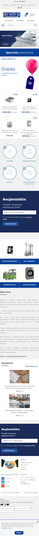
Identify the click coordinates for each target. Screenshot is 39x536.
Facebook (8, 478)
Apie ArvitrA (9, 21)
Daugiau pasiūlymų (7, 59)
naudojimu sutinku (29, 445)
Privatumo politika (26, 462)
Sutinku (19, 533)
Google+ (7, 486)
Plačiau (18, 391)
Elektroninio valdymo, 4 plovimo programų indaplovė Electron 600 (29, 132)
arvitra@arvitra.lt (31, 5)
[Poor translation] (7, 504)
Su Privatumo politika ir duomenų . (18, 445)
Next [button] (17, 44)
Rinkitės (5, 44)
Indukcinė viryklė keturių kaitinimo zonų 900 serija (9, 108)
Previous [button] (13, 44)
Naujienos (30, 21)
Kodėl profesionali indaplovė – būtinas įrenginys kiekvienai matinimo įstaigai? (19, 411)
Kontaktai (20, 21)
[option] (19, 39)
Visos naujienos (30, 366)
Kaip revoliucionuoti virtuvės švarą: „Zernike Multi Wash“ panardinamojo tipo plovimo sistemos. (19, 387)
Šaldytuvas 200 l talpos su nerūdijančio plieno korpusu (9, 131)
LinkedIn (7, 482)
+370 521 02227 (14, 5)
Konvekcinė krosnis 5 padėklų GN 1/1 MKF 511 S (29, 108)
